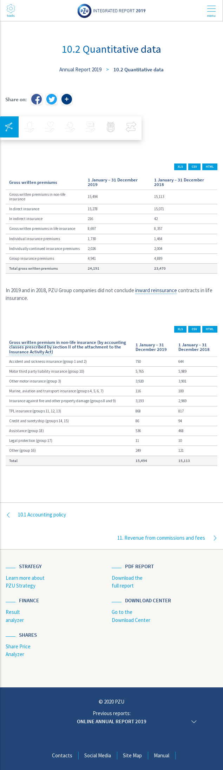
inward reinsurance (156, 290)
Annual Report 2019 (80, 69)
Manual (161, 755)
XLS (180, 167)
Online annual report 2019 (111, 721)
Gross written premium (32, 342)
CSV (194, 167)
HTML (210, 167)
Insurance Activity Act (30, 352)
